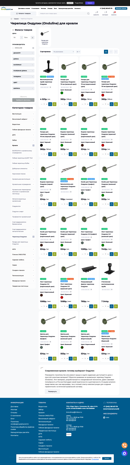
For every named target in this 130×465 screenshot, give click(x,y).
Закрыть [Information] (90, 3)
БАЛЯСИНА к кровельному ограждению (22, 152)
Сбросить (23, 96)
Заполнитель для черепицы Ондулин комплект (67, 186)
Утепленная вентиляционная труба (107, 284)
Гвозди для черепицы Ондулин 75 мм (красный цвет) (109, 84)
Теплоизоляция (18, 275)
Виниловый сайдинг (19, 119)
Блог (55, 8)
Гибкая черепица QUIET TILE (22, 158)
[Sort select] (63, 52)
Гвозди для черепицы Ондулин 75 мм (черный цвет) (47, 134)
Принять (107, 458)
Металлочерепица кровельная (19, 200)
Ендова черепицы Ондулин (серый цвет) (47, 184)
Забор (14, 140)
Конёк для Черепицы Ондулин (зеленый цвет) (109, 184)
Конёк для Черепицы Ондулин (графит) (89, 183)
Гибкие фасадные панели (21, 130)
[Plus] (46, 104)
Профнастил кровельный (21, 217)
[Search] (88, 13)
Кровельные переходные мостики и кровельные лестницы (21, 192)
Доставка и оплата (24, 8)
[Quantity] (44, 104)
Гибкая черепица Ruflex (20, 163)
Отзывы (49, 8)
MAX (107, 417)
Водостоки (16, 124)
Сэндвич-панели (18, 270)
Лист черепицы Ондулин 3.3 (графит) (89, 233)
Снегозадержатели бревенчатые (19, 223)
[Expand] (33, 114)
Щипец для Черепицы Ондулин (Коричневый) (88, 336)
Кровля (16, 18)
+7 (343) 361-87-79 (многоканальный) (111, 408)
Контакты (78, 8)
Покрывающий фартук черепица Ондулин (87, 284)
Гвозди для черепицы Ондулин (20, 243)
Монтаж (43, 8)
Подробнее (79, 3)
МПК (14, 249)
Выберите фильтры (23, 100)
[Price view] (116, 52)
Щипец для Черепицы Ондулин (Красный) (108, 338)
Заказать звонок (121, 8)
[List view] (111, 52)
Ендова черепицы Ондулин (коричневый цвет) (88, 134)
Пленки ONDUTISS (19, 254)
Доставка (14, 406)
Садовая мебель (18, 260)
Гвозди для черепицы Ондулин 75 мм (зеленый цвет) (68, 82)
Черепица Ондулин (19, 237)
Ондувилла (16, 206)
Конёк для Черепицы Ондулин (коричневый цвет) (48, 234)
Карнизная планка (18, 174)
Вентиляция (16, 114)
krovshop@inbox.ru (74, 412)
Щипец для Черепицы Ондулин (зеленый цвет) (67, 336)
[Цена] (16, 37)
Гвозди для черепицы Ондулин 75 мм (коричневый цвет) (88, 83)
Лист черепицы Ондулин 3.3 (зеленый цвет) (107, 234)
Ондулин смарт (17, 211)
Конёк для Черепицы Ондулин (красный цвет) (68, 234)
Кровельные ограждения (21, 184)
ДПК (14, 135)
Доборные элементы (19, 168)
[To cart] (50, 104)
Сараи (14, 265)
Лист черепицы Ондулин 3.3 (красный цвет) (66, 286)
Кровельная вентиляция (21, 179)
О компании (35, 8)
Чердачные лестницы (20, 286)
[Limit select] (78, 52)
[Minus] (41, 104)
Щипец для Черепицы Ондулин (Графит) (47, 336)
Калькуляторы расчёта (66, 8)
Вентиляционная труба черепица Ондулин (46, 82)
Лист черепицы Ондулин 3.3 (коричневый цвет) (47, 284)
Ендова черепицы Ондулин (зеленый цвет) (67, 134)
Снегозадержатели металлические (19, 230)
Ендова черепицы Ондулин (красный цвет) (108, 134)
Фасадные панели (18, 281)
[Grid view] (106, 52)
